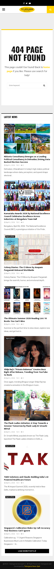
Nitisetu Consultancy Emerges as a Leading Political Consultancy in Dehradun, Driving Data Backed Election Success (27, 159)
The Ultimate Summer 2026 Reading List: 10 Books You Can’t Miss (25, 320)
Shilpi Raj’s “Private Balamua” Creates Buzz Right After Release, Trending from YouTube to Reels (26, 372)
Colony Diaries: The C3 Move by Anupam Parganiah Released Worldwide (23, 269)
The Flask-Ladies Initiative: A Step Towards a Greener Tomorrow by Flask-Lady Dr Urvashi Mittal (26, 426)
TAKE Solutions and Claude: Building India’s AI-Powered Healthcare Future (26, 478)
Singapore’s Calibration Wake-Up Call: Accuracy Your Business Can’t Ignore (27, 529)
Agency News (10, 125)
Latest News (10, 117)
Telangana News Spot (32, 566)
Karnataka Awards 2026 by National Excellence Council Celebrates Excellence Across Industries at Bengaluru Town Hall (27, 216)
